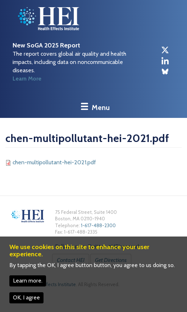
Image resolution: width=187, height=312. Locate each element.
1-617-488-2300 (98, 225)
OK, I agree (26, 297)
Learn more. (27, 280)
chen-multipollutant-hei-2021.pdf (54, 162)
